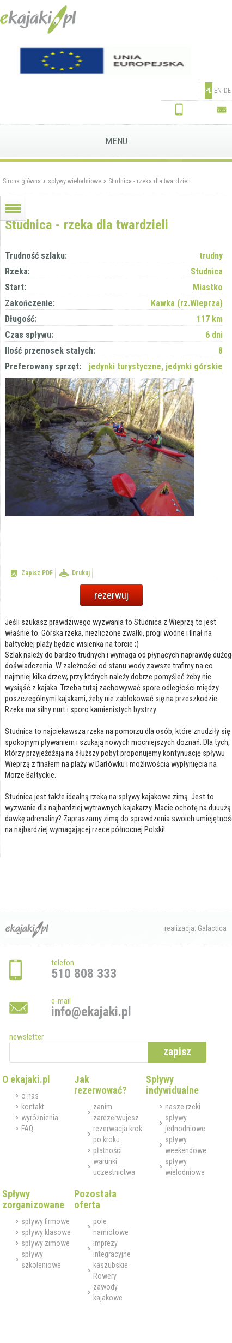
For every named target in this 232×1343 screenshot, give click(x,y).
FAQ (27, 1128)
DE (227, 90)
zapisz (177, 1052)
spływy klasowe (46, 1232)
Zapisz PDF (37, 573)
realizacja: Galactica (195, 928)
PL (208, 90)
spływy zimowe (45, 1243)
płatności (107, 1150)
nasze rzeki (182, 1106)
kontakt (32, 1106)
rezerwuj (111, 595)
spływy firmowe (45, 1221)
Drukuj (81, 573)
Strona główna (22, 181)
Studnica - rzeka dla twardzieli (149, 181)
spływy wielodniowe (74, 181)
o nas (30, 1095)
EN (218, 90)
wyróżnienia (39, 1117)
